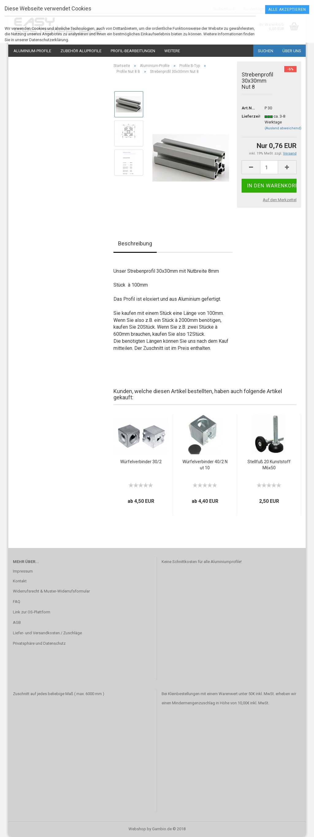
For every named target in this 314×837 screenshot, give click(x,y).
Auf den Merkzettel (280, 200)
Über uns (291, 51)
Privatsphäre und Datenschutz (39, 643)
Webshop (137, 829)
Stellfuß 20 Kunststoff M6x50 (269, 464)
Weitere (172, 51)
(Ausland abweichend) (283, 128)
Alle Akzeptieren (287, 9)
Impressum (23, 571)
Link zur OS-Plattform (31, 612)
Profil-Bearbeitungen (133, 51)
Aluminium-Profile (32, 51)
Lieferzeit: (248, 116)
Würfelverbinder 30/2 (141, 461)
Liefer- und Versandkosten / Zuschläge (47, 633)
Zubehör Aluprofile (80, 51)
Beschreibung (135, 243)
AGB (17, 622)
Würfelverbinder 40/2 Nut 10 (205, 464)
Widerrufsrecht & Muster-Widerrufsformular (51, 591)
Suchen (265, 51)
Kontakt (20, 581)
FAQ (16, 601)
